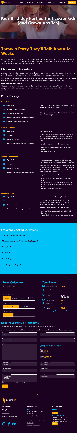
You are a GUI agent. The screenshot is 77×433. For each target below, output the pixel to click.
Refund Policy (5, 413)
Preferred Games (6, 374)
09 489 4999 (30, 414)
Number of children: (9, 286)
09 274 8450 (30, 423)
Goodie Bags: (7, 304)
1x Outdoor (14, 298)
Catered (29, 314)
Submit (5, 386)
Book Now (72, 2)
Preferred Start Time (45, 362)
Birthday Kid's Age (44, 368)
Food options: (7, 312)
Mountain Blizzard (20, 376)
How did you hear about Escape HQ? (48, 374)
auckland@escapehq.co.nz (34, 416)
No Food (8, 314)
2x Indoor (23, 298)
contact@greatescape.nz (33, 425)
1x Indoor (7, 298)
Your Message (6, 343)
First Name (5, 332)
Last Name (43, 332)
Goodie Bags (27, 306)
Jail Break (20, 377)
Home (21, 2)
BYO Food (18, 314)
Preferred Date (6, 362)
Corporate (40, 2)
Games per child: (8, 294)
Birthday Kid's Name (7, 368)
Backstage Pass (20, 379)
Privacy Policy (5, 410)
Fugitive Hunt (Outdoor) (20, 380)
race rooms (36, 78)
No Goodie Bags (10, 306)
